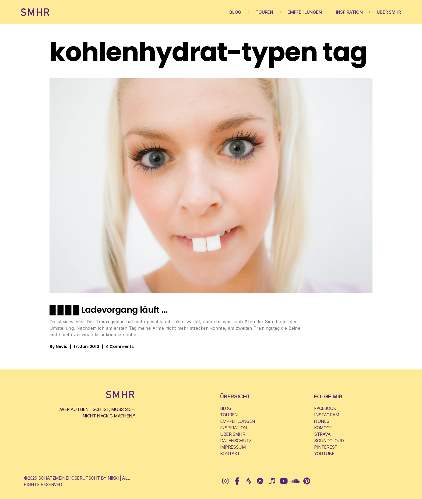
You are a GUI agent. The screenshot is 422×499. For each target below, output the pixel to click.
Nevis (61, 346)
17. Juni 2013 (86, 346)
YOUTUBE (324, 453)
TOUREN (264, 12)
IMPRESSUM (233, 447)
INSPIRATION (349, 12)
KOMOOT (323, 427)
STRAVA (322, 434)
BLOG (235, 12)
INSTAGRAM (326, 414)
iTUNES (321, 421)
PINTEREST (325, 447)
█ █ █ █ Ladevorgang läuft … (108, 310)
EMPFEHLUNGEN (304, 12)
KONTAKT (230, 453)
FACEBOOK (325, 408)
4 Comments (120, 346)
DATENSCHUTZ (235, 440)
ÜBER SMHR (389, 12)
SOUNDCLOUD (329, 440)
